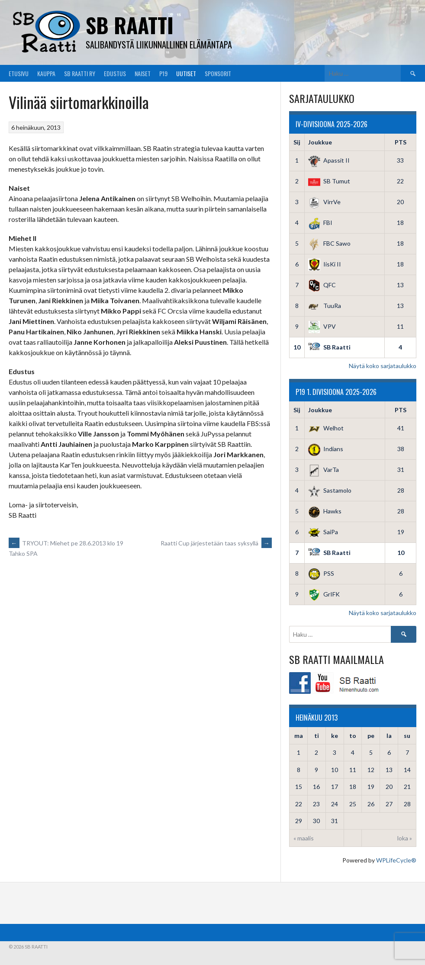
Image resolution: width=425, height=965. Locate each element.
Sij (296, 142)
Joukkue (320, 142)
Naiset (143, 73)
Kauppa (46, 73)
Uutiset (186, 73)
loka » (404, 838)
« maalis (303, 838)
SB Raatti (130, 25)
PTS (400, 142)
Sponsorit (218, 73)
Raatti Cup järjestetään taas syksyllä (216, 543)
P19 (163, 73)
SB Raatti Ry (79, 73)
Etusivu (19, 73)
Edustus (115, 73)
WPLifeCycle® (396, 860)
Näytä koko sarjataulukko (382, 365)
